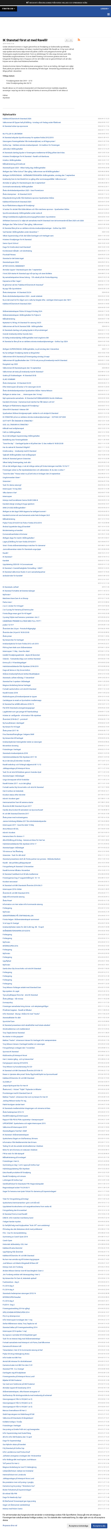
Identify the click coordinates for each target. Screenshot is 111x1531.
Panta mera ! (7, 602)
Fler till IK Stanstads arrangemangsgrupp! (19, 708)
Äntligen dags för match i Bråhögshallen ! (19, 538)
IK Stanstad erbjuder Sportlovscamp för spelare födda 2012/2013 (28, 138)
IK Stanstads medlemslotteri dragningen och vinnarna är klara (26, 1108)
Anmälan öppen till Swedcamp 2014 (17, 1388)
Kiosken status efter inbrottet (14, 795)
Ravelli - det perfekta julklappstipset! (17, 863)
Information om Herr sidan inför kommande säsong (23, 904)
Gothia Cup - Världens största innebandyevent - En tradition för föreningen (31, 145)
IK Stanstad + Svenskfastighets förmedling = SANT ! (23, 568)
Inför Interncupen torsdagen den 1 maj (17, 1320)
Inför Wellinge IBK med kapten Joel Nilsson (19, 1460)
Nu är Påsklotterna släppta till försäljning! (18, 206)
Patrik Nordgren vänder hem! (14, 1104)
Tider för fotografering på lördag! (16, 1199)
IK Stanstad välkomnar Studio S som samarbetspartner (24, 572)
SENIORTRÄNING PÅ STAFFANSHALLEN (18, 916)
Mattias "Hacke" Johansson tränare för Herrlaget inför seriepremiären (29, 1040)
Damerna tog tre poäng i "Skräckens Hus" (19, 1486)
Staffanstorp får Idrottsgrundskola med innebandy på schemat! (27, 1395)
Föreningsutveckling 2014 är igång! (16, 1308)
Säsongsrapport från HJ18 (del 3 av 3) (17, 1399)
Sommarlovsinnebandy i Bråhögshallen (18, 187)
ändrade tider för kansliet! (13, 576)
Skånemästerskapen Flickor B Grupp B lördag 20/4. (22, 311)
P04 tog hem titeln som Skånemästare (17, 647)
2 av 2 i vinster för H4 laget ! (13, 606)
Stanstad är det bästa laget (13, 258)
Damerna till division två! (12, 1346)
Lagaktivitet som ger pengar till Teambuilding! (20, 712)
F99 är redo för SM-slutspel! (13, 1154)
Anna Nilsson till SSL (11, 829)
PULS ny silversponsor (11, 1316)
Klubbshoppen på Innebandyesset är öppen (20, 697)
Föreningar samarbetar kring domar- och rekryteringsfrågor (25, 1006)
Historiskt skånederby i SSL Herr (15, 1244)
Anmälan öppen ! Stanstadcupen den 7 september (22, 270)
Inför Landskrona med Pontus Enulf (16, 1452)
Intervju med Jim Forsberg (13, 1267)
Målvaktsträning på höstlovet (14, 164)
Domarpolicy (8, 1003)
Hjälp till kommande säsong (13, 897)
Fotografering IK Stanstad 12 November (18, 867)
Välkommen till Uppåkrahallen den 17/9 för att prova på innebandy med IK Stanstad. (35, 360)
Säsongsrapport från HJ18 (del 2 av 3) (17, 1403)
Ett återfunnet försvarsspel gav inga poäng (19, 1501)
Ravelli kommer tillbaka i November (16, 870)
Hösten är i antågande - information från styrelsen (22, 715)
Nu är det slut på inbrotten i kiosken (16, 761)
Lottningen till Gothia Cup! (13, 1180)
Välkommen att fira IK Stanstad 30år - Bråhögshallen (23, 326)
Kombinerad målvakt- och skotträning (17, 251)
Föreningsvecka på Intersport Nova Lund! (19, 1376)
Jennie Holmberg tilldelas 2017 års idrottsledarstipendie (24, 821)
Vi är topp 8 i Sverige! (11, 923)
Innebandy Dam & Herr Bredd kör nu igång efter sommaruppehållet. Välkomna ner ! (35, 179)
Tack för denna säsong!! (12, 485)
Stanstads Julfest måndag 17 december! (18, 678)
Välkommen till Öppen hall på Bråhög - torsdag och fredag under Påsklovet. (32, 122)
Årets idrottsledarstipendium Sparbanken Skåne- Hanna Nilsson (27, 391)
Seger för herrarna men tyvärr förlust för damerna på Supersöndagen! (29, 1191)
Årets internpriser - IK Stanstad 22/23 (17, 383)
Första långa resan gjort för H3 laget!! (17, 613)
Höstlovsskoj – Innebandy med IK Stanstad (19, 451)
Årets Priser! (7, 901)
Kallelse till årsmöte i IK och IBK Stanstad (18, 1078)
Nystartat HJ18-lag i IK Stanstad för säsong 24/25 (22, 323)
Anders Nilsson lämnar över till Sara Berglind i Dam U (23, 1271)
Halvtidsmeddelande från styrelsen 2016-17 (19, 844)
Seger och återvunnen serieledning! (16, 1505)
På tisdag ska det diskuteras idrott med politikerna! (22, 1229)
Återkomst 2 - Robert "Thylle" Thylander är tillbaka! (22, 1089)
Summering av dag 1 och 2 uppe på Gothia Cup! (21, 1165)
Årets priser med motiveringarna (15, 817)
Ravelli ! (5, 553)
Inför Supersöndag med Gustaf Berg (17, 1433)
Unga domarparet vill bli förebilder (16, 780)
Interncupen (7, 496)
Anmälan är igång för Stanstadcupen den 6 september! (24, 183)
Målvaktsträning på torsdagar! (14, 1157)
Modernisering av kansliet (13, 530)
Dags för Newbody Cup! (12, 1497)
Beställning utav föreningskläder (15, 440)
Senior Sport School (10, 243)
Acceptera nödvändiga (78, 1526)
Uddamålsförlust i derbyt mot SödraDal (18, 1471)
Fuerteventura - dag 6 (11, 1282)
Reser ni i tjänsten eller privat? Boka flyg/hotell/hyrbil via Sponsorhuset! (30, 1074)
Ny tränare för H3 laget (11, 727)
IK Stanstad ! (7, 557)
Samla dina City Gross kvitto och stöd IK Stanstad (22, 969)
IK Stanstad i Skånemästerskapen (16, 1135)
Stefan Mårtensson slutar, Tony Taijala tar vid (20, 1324)
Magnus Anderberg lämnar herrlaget (17, 685)
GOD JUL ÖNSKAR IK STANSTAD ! (16, 425)
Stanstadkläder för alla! (12, 1018)
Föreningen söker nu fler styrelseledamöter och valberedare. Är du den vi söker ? (34, 470)
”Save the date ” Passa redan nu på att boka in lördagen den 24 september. (31, 474)
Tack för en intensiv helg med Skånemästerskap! (21, 1339)
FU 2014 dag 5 (8, 1286)
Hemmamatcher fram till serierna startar (18, 802)
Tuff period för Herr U (11, 1463)
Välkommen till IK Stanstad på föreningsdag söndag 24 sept (26, 357)
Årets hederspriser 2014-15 (13, 1112)
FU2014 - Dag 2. (9, 1305)
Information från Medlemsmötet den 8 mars (19, 1142)
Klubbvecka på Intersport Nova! (15, 1055)
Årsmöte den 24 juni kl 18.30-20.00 (16, 632)
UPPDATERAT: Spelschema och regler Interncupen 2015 (24, 1123)
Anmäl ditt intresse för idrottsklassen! (17, 1361)
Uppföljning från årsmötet (13, 1252)
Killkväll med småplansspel (13, 428)
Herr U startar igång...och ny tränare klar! (18, 1059)
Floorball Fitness (9, 255)
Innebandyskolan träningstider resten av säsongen (22, 742)
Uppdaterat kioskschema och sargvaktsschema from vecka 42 (27, 1206)
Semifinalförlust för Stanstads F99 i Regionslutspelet (23, 1184)
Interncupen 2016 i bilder (12, 889)
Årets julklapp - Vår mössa (13, 999)
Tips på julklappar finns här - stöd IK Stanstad (20, 995)
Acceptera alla (99, 1526)
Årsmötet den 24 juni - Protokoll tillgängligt (19, 629)
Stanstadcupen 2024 (11, 262)
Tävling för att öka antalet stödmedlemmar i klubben (23, 1146)
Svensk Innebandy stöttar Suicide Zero (18, 334)
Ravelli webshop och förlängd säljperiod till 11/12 (22, 765)
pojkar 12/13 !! (8, 625)
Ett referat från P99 (10, 1494)
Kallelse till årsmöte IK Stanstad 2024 (17, 304)
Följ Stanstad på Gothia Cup (13, 1448)
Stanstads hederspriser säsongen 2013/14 (19, 1293)
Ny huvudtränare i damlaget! (13, 723)
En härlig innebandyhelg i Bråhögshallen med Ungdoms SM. (26, 338)
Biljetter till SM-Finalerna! (12, 1380)
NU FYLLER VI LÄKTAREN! (12, 134)
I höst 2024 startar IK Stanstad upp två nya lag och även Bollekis (27, 274)
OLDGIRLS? (7, 1082)
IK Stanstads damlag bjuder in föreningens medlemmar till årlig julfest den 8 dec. (34, 153)
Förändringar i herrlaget (12, 749)
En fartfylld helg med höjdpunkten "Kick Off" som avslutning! (26, 1225)
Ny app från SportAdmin (12, 289)
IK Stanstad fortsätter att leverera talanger (19, 591)
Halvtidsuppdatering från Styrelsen (16, 1169)
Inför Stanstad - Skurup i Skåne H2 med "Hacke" (21, 1014)
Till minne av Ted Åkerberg (13, 851)
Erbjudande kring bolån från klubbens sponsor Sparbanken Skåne (28, 198)
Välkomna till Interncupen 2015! (15, 1127)
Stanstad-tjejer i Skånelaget (13, 848)
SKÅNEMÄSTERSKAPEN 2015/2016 (16, 931)
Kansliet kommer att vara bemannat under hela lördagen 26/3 (26, 515)
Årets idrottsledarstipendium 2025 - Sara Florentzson (23, 190)
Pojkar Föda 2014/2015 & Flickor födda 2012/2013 (22, 523)
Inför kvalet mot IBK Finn (12, 1358)
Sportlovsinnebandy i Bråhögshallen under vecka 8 (22, 213)
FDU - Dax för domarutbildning (14, 1233)
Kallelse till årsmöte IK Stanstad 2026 (17, 119)
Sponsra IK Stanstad (11, 1052)
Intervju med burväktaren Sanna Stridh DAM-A (20, 500)
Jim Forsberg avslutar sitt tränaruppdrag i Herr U (21, 1274)
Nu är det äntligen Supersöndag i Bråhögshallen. (21, 436)
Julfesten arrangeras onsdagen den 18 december (22, 1456)
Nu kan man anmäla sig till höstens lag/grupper (21, 1259)
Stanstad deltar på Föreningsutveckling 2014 (20, 1327)
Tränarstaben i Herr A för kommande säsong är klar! (23, 1350)
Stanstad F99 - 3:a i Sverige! (13, 1369)
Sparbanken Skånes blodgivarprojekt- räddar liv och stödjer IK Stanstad (30, 413)
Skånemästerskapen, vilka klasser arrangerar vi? (21, 1392)
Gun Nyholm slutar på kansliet (14, 1444)
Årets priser (7, 636)
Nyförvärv (6, 912)
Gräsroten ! (7, 481)
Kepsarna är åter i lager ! (12, 281)
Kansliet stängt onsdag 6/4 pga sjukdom (18, 504)
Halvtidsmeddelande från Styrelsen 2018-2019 (20, 666)
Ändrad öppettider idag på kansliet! (16, 527)
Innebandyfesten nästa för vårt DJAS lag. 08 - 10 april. (23, 927)
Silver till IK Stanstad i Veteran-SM (16, 409)
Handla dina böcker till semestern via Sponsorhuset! (23, 810)
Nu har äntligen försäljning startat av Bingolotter (21, 353)
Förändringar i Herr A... (11, 1161)
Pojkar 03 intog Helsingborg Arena (16, 1354)
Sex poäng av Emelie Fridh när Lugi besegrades (21, 1429)
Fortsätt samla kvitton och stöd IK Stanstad (19, 689)
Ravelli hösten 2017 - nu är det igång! (17, 783)
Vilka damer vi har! (10, 493)
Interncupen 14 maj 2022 (12, 489)
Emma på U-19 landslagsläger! (14, 663)
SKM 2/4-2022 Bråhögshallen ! (14, 508)
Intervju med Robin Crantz (12, 1509)
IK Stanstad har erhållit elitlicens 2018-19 (18, 704)
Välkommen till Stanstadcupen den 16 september (22, 368)
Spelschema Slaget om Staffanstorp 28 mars (20, 1138)
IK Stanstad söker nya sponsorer (15, 126)
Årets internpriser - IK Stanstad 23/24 (17, 292)
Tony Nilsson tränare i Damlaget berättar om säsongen (24, 1044)
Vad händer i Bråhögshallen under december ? (20, 232)
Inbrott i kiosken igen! (11, 799)
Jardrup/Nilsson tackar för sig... (15, 1101)
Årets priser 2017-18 (10, 731)
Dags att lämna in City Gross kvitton (16, 670)
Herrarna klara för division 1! (13, 836)
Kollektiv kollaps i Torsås (12, 1422)
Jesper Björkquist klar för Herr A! (15, 1086)
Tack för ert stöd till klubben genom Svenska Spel (22, 772)
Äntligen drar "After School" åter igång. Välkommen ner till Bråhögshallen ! (31, 172)
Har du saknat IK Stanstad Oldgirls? (16, 447)
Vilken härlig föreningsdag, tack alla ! (17, 462)
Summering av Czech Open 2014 (15, 1237)
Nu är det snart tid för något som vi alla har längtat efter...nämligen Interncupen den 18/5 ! (37, 300)
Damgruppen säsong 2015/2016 (15, 1063)
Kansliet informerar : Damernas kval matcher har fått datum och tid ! (29, 402)
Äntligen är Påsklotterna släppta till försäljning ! (21, 406)
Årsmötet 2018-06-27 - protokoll (15, 719)
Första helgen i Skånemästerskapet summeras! (21, 919)
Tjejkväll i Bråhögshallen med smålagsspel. (19, 455)
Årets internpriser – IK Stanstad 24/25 (17, 194)
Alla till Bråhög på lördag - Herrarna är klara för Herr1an (24, 840)
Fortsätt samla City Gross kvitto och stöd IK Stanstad (23, 787)
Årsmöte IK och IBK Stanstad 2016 (16, 893)
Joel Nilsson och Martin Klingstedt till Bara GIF (20, 1263)
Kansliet (6, 561)
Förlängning (7, 908)
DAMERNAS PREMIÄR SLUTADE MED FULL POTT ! (22, 621)
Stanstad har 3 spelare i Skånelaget (16, 681)
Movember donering (10, 746)
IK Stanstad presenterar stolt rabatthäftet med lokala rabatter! (26, 1025)
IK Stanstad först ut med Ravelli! (25, 40)
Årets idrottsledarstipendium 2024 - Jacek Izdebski (22, 296)
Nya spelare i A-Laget (11, 991)
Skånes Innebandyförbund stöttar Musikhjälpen (21, 674)
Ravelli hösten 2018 (10, 693)
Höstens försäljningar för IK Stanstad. (17, 240)
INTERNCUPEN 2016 (10, 946)
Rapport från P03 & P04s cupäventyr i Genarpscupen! (23, 1120)
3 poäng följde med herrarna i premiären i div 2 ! (21, 617)
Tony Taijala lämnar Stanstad (14, 1033)
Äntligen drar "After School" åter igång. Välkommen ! (23, 224)
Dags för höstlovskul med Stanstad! (17, 247)
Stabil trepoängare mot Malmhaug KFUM (18, 1414)
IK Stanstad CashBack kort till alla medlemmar (20, 874)
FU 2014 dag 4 (8, 1290)
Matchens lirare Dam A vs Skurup (15, 598)
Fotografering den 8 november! (15, 1210)
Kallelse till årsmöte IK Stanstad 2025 (17, 202)
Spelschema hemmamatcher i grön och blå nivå (21, 1203)
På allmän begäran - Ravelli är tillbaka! (17, 1010)
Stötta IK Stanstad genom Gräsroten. (17, 459)
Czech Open (7, 1240)
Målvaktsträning (9, 319)
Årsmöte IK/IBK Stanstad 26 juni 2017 (17, 806)
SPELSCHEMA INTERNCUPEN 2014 (16, 1312)
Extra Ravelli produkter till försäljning (17, 1172)
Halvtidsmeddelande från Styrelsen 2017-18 (19, 757)
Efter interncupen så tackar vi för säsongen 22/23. (22, 387)
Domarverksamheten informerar (15, 534)
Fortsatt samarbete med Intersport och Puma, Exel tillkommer (26, 1342)
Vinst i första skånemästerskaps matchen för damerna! (24, 545)
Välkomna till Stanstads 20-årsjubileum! (18, 1418)
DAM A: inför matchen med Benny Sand (18, 1218)
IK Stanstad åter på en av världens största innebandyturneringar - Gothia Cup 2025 (34, 228)
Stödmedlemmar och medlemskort (16, 1029)
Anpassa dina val (10, 1525)
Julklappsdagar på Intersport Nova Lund (18, 1478)
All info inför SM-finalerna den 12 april (17, 1437)
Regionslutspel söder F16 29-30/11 (16, 1188)
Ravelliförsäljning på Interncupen (15, 1116)
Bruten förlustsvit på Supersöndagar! (17, 1490)
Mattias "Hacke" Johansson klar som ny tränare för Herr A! (25, 1097)
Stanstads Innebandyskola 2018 (15, 753)
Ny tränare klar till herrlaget (13, 738)
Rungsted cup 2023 (10, 364)
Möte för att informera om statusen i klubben (20, 1150)
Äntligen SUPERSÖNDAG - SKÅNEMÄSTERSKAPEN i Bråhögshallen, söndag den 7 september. (39, 175)
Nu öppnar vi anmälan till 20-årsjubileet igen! (20, 1335)
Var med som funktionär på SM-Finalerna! (19, 1384)
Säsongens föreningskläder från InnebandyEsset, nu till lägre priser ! (29, 141)
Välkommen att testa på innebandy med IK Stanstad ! (23, 372)
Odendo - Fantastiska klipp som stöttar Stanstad (21, 659)
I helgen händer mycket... (12, 1222)
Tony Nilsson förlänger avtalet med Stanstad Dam (22, 987)
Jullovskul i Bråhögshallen (13, 149)
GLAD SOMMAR (9, 379)
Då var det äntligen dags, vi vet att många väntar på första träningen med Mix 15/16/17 (36, 466)
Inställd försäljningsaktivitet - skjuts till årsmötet (21, 655)
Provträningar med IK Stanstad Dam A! (17, 1093)
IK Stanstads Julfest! (11, 587)
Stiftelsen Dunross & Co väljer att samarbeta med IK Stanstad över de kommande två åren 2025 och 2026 (43, 221)
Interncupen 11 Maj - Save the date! (16, 651)
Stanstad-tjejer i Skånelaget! (13, 776)
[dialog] (55, 1520)
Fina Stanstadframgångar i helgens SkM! (18, 734)
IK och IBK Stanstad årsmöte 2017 (16, 814)
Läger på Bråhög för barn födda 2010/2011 (19, 542)
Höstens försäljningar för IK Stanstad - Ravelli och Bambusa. (26, 156)
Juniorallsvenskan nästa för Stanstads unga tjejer (22, 549)
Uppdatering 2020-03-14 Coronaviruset (18, 564)
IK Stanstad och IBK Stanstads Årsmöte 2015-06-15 (22, 1071)
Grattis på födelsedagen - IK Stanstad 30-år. (19, 375)
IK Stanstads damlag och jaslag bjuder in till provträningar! (25, 330)
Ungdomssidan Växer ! (11, 477)
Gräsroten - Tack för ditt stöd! (14, 855)
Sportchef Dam (9, 1021)
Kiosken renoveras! (10, 882)
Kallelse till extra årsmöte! (12, 1248)
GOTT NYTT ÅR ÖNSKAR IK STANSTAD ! (18, 421)
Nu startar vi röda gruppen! (13, 1037)
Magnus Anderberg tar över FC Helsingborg (19, 1467)
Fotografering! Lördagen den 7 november (19, 1048)
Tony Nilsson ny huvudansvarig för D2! (17, 1067)
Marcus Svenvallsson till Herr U (15, 1410)
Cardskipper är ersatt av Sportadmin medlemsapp (22, 700)
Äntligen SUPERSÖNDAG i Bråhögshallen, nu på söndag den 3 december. (31, 349)
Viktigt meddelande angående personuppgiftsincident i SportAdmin (29, 217)
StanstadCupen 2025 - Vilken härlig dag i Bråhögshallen (24, 168)
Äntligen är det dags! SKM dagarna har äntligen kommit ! (24, 511)
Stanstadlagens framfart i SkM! (15, 1131)
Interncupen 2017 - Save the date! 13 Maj (18, 825)
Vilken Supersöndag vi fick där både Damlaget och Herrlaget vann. (28, 236)
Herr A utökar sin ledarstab (13, 791)
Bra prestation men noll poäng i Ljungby (18, 1482)
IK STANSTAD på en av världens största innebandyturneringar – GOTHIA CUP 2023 (34, 417)
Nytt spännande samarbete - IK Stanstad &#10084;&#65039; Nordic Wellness (32, 398)
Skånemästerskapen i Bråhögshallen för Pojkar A (22, 315)
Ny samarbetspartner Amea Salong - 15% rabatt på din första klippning (30, 277)
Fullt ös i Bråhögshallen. (12, 432)
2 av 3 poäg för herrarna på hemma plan (18, 610)
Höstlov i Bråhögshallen (12, 160)
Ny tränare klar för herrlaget (13, 640)
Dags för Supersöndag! (12, 1441)
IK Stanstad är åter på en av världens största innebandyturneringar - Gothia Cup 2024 (35, 341)
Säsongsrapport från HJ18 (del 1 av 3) (17, 1407)
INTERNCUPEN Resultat (12, 1297)
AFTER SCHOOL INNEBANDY (14, 266)
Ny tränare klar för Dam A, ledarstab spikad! (19, 1278)
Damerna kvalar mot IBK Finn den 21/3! (17, 1365)
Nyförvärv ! (7, 595)
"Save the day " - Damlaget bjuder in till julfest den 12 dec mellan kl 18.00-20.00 (33, 443)
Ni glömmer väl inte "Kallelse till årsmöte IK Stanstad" (23, 285)
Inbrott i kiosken (9, 833)
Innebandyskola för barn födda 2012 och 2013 (21, 644)
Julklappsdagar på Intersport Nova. (16, 768)
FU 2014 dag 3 (8, 1301)
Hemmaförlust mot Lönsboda (14, 1475)
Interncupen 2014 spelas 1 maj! (15, 1331)
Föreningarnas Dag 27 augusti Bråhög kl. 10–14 (21, 878)
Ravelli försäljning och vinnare (14, 1176)
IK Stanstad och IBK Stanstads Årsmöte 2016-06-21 (22, 885)
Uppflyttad (7, 961)
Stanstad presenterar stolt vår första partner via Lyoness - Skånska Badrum (32, 859)
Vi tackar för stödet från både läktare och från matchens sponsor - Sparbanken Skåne (36, 209)
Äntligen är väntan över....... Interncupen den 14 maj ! (22, 394)
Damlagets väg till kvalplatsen (14, 1373)
